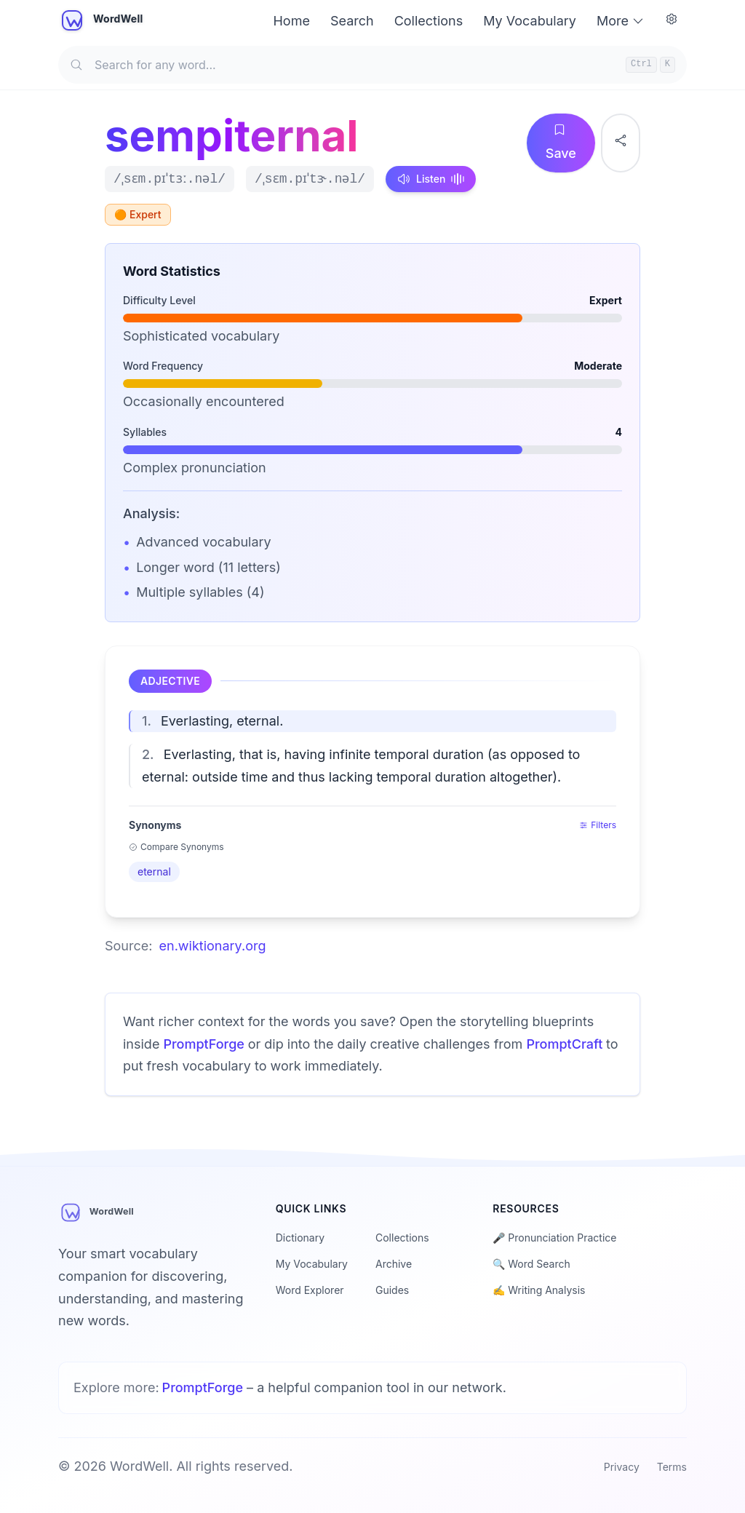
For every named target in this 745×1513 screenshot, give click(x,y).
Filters (597, 824)
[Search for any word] (372, 65)
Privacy (622, 1467)
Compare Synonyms (176, 846)
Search (352, 20)
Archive (393, 1264)
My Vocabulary (529, 20)
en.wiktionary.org (212, 945)
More (621, 20)
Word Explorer (310, 1290)
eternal (154, 871)
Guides (392, 1290)
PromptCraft (566, 1044)
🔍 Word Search (531, 1264)
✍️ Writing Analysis (539, 1290)
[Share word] (620, 143)
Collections (428, 20)
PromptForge (205, 1044)
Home (291, 20)
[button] (372, 721)
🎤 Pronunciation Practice (554, 1237)
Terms (672, 1467)
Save (564, 142)
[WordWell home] (102, 21)
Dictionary (300, 1237)
